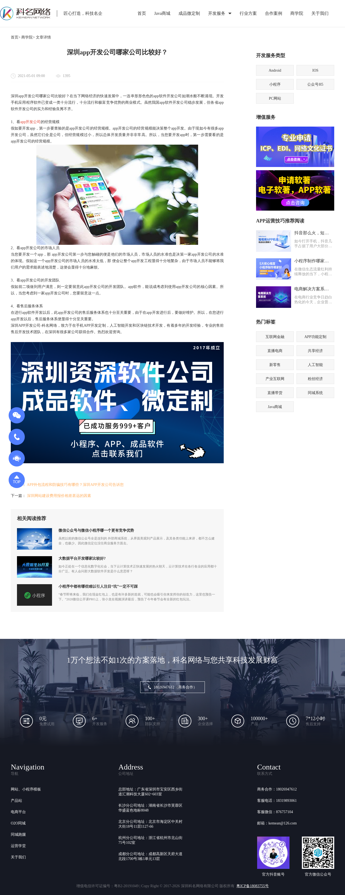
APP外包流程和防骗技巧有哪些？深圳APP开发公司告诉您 (75, 485)
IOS (315, 70)
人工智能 (315, 365)
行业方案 (248, 13)
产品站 (16, 801)
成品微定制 (189, 13)
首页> (15, 37)
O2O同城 (18, 823)
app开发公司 (30, 122)
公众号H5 (315, 84)
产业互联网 (274, 379)
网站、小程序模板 (26, 789)
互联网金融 (274, 337)
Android (275, 70)
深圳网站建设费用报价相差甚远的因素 (59, 496)
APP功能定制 (315, 337)
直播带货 (274, 393)
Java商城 (162, 13)
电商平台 (18, 812)
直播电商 (274, 351)
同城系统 (315, 393)
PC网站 (275, 98)
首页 (141, 13)
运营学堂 (18, 846)
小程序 (275, 84)
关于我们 (320, 13)
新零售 (275, 365)
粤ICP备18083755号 (252, 886)
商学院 (296, 13)
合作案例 (273, 13)
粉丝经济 (315, 379)
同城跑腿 (18, 835)
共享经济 (315, 351)
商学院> (28, 37)
